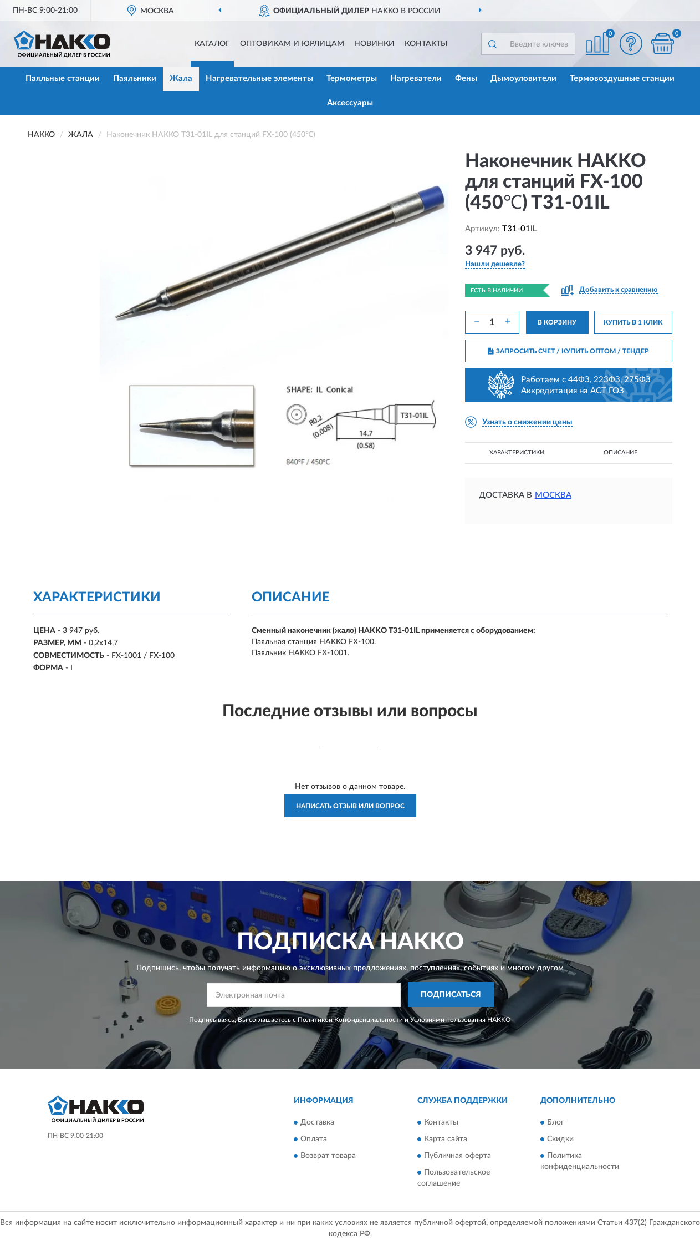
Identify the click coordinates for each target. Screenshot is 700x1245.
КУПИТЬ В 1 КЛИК (633, 322)
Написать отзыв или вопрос (350, 806)
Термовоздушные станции (622, 78)
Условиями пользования (448, 1019)
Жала (181, 78)
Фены (466, 78)
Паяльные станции (62, 78)
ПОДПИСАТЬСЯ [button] (451, 995)
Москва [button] (553, 495)
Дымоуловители (523, 78)
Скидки (560, 1139)
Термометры (351, 78)
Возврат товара (328, 1156)
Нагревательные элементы (259, 78)
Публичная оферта (457, 1156)
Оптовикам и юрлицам (292, 44)
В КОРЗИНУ (557, 322)
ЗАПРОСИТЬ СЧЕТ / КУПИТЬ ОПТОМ (568, 351)
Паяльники (134, 78)
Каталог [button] (212, 44)
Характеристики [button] (516, 452)
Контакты (426, 44)
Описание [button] (620, 452)
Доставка (317, 1122)
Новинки (374, 44)
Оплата (313, 1139)
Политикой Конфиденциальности (350, 1019)
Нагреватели (416, 78)
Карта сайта (445, 1139)
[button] (631, 43)
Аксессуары (350, 103)
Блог (555, 1122)
